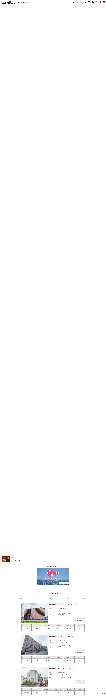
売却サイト (96, 2)
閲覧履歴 (89, 2)
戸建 (37, 598)
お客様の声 (92, 2)
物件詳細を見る (80, 620)
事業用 (69, 598)
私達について (73, 2)
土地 (21, 598)
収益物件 (85, 598)
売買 (77, 2)
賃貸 (81, 2)
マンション (53, 598)
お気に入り (85, 2)
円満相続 (100, 2)
